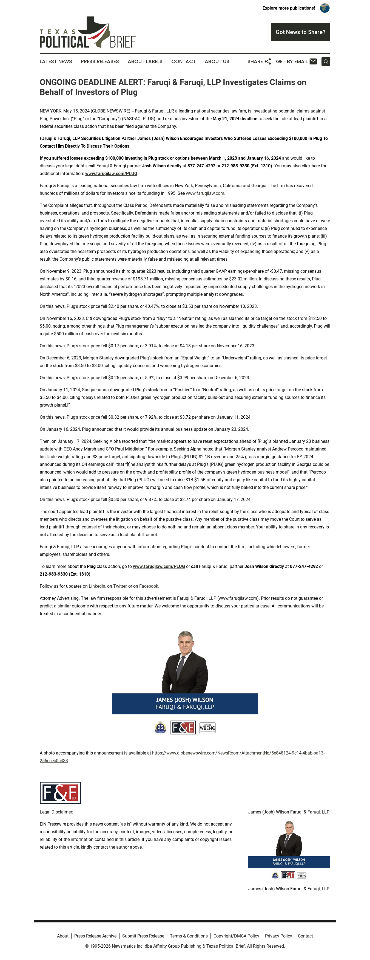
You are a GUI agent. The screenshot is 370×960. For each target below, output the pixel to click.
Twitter (119, 586)
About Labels (145, 61)
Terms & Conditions (189, 936)
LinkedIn (97, 586)
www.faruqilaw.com (205, 193)
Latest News (56, 61)
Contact (183, 61)
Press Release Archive (95, 936)
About (63, 936)
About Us (217, 61)
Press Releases (100, 61)
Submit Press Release (143, 936)
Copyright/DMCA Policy (236, 936)
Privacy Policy (278, 936)
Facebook (148, 586)
